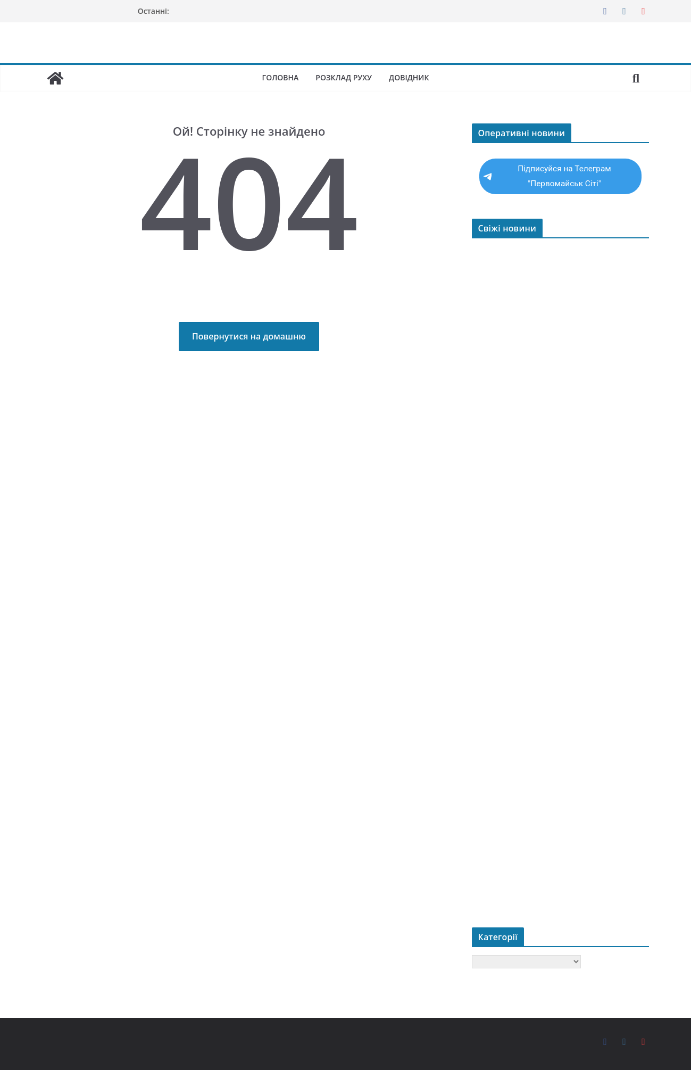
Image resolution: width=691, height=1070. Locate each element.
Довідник (410, 77)
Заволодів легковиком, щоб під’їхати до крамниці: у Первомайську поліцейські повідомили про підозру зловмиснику (554, 421)
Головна (278, 77)
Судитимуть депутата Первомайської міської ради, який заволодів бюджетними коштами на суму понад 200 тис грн (560, 598)
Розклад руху (344, 77)
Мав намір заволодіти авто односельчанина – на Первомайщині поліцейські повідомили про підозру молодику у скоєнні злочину (554, 678)
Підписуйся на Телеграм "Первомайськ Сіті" (547, 176)
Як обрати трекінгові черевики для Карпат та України (557, 381)
